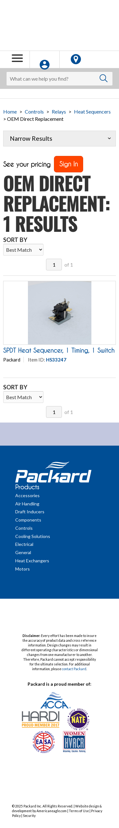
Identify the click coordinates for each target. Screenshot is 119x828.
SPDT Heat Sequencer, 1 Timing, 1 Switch (59, 350)
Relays (59, 111)
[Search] (59, 78)
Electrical (24, 544)
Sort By (15, 239)
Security (29, 816)
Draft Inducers (29, 511)
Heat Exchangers (32, 560)
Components (28, 519)
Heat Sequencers (92, 111)
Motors (22, 569)
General (23, 552)
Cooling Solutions (32, 536)
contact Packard (74, 669)
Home (10, 111)
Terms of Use (79, 811)
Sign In (68, 164)
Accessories (27, 495)
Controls (34, 111)
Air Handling (27, 503)
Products (27, 487)
